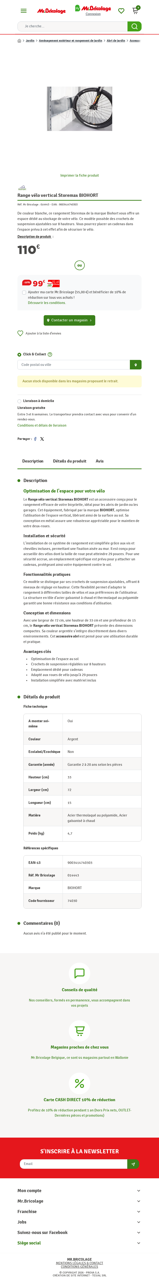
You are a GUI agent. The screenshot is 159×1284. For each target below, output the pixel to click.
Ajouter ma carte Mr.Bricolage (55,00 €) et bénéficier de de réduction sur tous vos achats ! (77, 294)
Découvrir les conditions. (47, 303)
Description (32, 461)
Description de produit (35, 237)
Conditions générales (79, 1267)
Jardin (30, 41)
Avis (99, 461)
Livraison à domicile (38, 401)
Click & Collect (34, 354)
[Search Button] (134, 26)
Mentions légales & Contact (79, 1263)
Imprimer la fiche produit (79, 176)
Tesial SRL (99, 1275)
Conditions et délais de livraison (41, 425)
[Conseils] (79, 973)
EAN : (55, 204)
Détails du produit (69, 461)
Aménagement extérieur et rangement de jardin (70, 41)
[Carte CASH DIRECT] (79, 1083)
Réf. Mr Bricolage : (28, 204)
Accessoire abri (140, 41)
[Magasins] (79, 1030)
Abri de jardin (116, 41)
